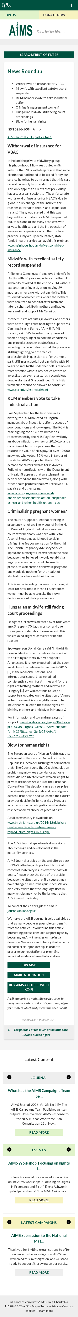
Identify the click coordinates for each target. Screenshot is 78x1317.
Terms (44, 1306)
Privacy (56, 1306)
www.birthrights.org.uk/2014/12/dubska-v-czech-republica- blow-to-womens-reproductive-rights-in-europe (37, 827)
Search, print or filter (39, 54)
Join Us (10, 15)
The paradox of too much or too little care (41, 1030)
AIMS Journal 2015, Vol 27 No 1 (29, 137)
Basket (73, 4)
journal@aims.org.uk (21, 911)
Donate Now (54, 15)
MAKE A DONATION (29, 975)
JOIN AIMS (28, 965)
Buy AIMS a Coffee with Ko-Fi (29, 987)
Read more (39, 1132)
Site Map (32, 1306)
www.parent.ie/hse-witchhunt (27, 389)
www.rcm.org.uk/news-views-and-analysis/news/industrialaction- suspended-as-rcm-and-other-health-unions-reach (37, 497)
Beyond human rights (36, 1035)
